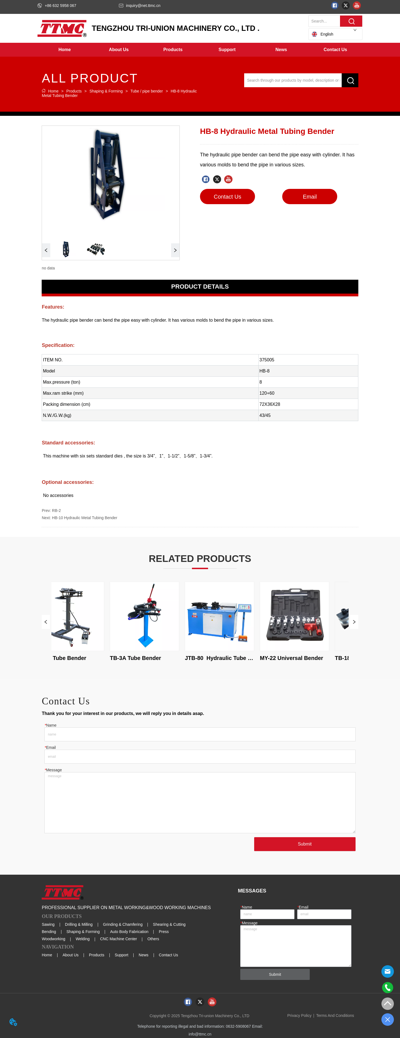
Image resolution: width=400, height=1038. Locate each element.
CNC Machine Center (118, 939)
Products (74, 91)
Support (121, 955)
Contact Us (168, 955)
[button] (118, 49)
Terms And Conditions (335, 1015)
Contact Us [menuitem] (335, 49)
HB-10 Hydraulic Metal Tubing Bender (84, 518)
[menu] (200, 50)
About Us (70, 955)
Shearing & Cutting (169, 924)
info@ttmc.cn (200, 1034)
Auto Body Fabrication (129, 931)
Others (153, 939)
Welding (82, 939)
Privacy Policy (299, 1015)
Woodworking (53, 939)
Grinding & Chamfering (122, 924)
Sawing (48, 924)
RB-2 (56, 510)
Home (53, 91)
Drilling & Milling (79, 924)
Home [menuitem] (65, 49)
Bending (49, 931)
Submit (305, 844)
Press (164, 931)
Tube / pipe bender (146, 91)
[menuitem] (119, 50)
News (143, 955)
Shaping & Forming (106, 91)
